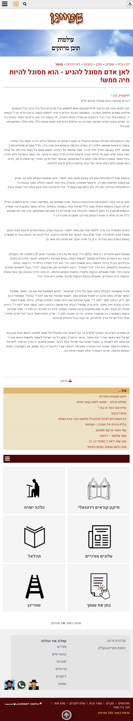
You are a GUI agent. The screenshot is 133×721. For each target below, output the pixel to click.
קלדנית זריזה (116, 640)
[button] (25, 4)
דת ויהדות (73, 64)
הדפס (64, 381)
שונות (62, 683)
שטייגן (109, 64)
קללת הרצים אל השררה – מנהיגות (105, 424)
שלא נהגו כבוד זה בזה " (112, 408)
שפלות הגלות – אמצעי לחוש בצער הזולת (101, 402)
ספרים (61, 646)
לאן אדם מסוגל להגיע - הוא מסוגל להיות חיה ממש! (69, 76)
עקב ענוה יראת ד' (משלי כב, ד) (107, 441)
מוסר (59, 64)
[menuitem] (99, 490)
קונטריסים (59, 654)
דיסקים (61, 676)
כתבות (88, 64)
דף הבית (124, 64)
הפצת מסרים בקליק (112, 648)
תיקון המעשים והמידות (112, 396)
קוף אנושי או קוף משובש (111, 430)
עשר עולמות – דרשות (113, 436)
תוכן (99, 64)
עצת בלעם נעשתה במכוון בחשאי (106, 447)
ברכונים (61, 668)
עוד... (122, 390)
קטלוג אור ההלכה (53, 640)
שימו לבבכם (118, 413)
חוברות (61, 661)
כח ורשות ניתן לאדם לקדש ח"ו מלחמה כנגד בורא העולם (92, 419)
